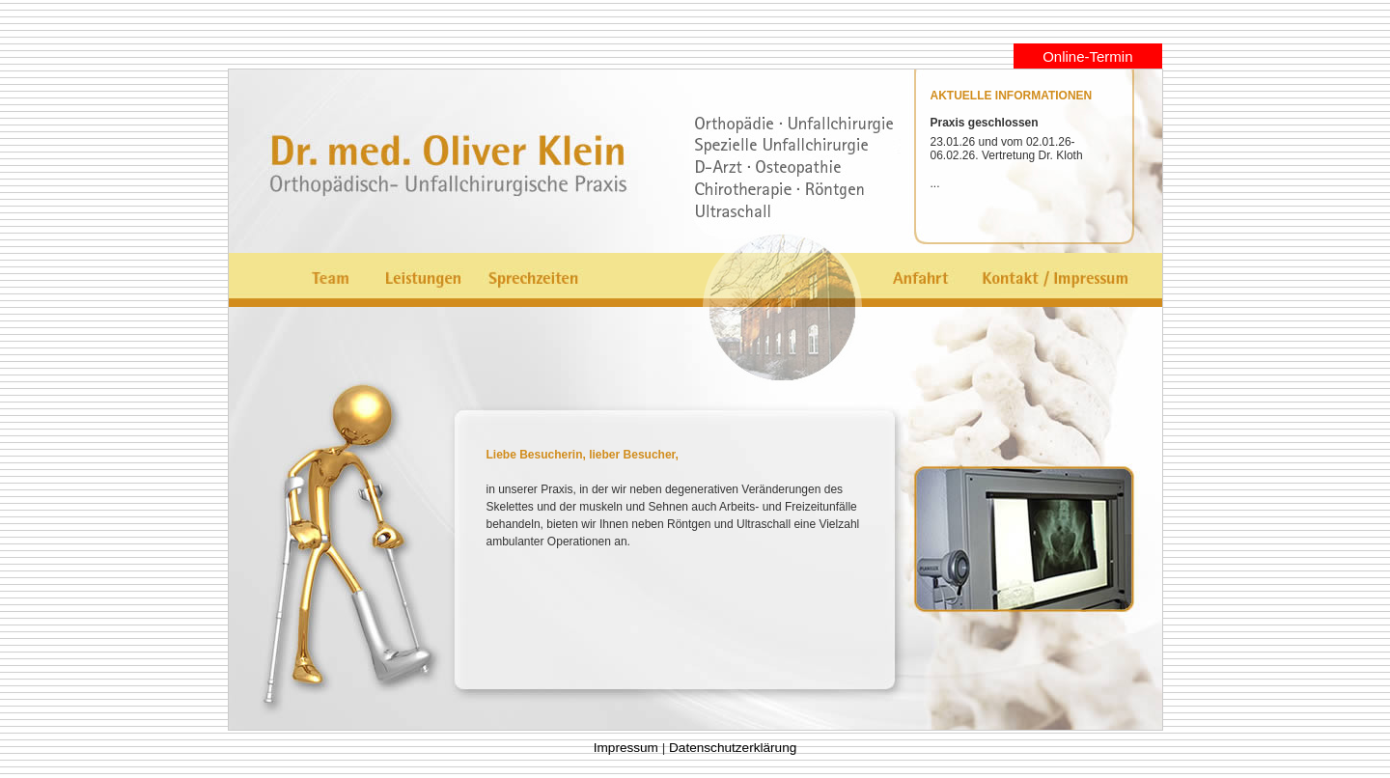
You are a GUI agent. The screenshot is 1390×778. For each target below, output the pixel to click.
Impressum (626, 747)
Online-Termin (1087, 56)
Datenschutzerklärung (732, 747)
